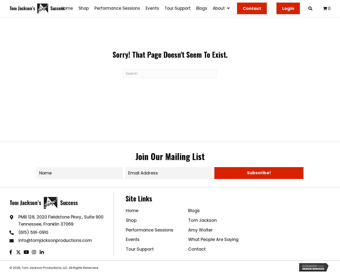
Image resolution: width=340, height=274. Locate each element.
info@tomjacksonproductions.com (55, 240)
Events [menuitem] (133, 239)
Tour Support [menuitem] (140, 249)
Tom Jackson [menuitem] (202, 220)
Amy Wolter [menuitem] (200, 230)
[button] (258, 173)
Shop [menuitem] (131, 220)
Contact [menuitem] (197, 249)
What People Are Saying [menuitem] (213, 239)
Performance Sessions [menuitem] (149, 230)
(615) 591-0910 (33, 232)
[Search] (170, 74)
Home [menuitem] (132, 210)
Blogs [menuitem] (194, 210)
